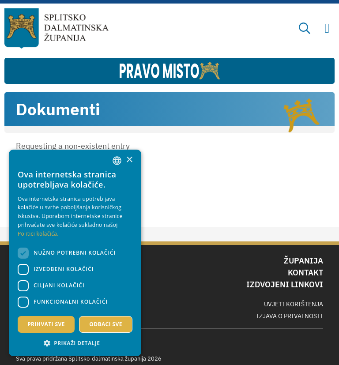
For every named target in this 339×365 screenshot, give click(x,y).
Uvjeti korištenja (293, 304)
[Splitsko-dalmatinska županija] (56, 28)
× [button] (129, 160)
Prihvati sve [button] (46, 324)
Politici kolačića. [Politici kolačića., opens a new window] (38, 233)
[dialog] (75, 253)
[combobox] (117, 160)
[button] (75, 343)
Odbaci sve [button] (105, 324)
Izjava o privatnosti (289, 316)
